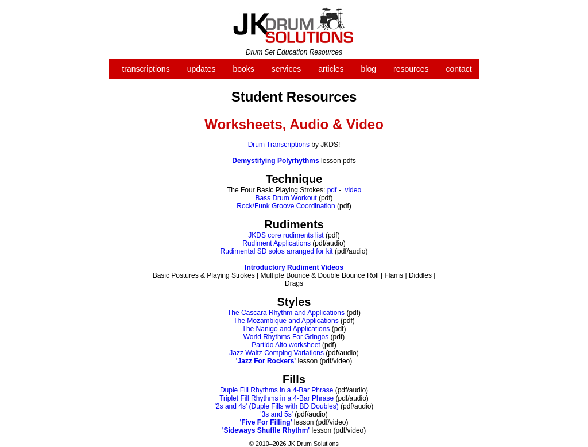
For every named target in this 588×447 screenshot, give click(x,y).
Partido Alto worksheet (286, 345)
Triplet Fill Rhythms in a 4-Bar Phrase (276, 398)
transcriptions (145, 68)
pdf (332, 190)
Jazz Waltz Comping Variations (276, 353)
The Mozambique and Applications (285, 321)
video (353, 190)
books (243, 68)
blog (368, 68)
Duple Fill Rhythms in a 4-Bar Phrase (276, 390)
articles (330, 68)
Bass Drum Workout (285, 198)
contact (458, 68)
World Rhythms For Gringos (285, 337)
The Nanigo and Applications (286, 329)
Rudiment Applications (276, 243)
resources (410, 68)
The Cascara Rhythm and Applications (286, 313)
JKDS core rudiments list (285, 235)
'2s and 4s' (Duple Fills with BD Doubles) (277, 406)
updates (201, 68)
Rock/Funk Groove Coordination (286, 206)
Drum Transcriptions (279, 145)
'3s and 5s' (276, 414)
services (286, 68)
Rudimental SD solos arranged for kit (276, 251)
